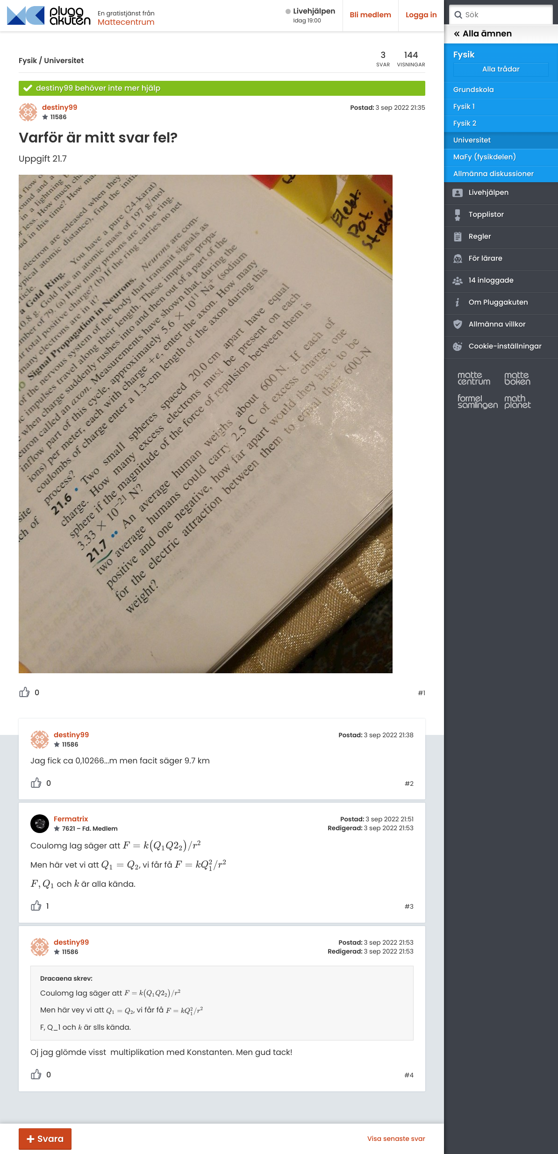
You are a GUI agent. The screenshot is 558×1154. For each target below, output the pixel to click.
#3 (409, 907)
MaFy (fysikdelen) (484, 157)
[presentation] (161, 845)
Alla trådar (501, 69)
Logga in (421, 15)
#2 (409, 784)
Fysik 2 (464, 123)
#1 (421, 693)
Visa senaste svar (396, 1138)
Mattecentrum (126, 22)
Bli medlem (371, 15)
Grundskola (473, 90)
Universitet (64, 61)
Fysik (28, 61)
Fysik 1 (464, 107)
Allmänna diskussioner (493, 174)
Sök (458, 15)
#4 (409, 1075)
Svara (50, 1139)
